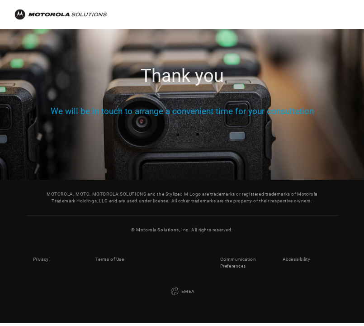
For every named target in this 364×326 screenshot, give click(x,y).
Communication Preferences (238, 262)
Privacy (41, 259)
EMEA (182, 291)
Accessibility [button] (297, 259)
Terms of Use (109, 259)
